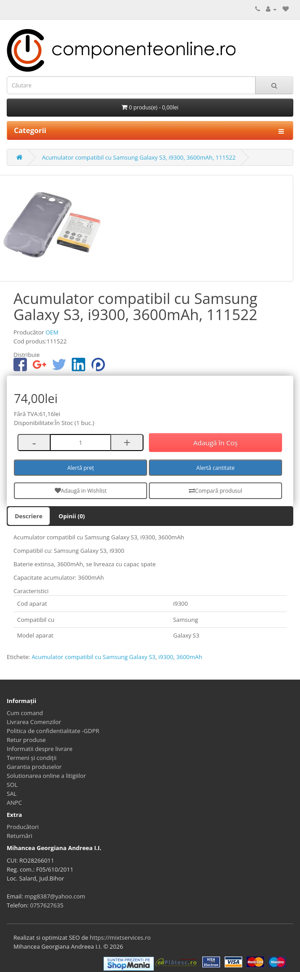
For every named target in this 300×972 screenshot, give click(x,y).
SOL (12, 785)
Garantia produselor (34, 767)
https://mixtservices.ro (120, 937)
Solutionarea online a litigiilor (46, 776)
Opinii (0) (72, 516)
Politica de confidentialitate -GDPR (53, 731)
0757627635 (46, 905)
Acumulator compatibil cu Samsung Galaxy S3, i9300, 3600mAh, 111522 (138, 157)
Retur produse (26, 740)
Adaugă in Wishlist (81, 491)
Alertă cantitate (215, 468)
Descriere (29, 516)
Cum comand (25, 713)
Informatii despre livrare (40, 749)
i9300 (165, 657)
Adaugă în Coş (215, 442)
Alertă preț (80, 468)
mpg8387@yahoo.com (55, 896)
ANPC (14, 802)
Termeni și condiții (32, 758)
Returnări (19, 836)
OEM (51, 332)
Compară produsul (215, 491)
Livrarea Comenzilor (34, 722)
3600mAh (189, 657)
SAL (12, 794)
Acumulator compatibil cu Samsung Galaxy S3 (93, 657)
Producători (23, 827)
